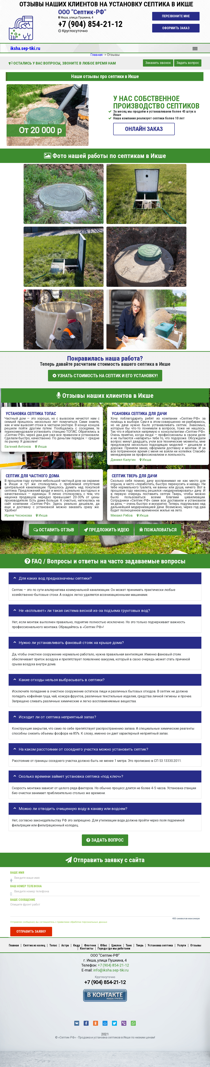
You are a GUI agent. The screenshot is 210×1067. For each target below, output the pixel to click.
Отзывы (195, 944)
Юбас (103, 944)
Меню (195, 46)
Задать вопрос (188, 63)
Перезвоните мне (176, 16)
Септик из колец (34, 944)
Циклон (116, 944)
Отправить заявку (31, 930)
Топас (53, 944)
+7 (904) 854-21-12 (90, 24)
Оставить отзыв (53, 529)
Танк (129, 944)
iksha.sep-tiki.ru (25, 48)
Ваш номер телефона (26, 885)
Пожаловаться (158, 529)
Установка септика (160, 944)
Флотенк (90, 944)
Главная (14, 944)
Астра (65, 944)
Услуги (181, 944)
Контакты (86, 947)
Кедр (76, 944)
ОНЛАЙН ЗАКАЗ (144, 128)
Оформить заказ (175, 28)
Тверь (139, 944)
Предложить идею (106, 529)
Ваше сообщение (22, 898)
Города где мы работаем (114, 947)
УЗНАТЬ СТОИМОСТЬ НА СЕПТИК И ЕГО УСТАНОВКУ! (105, 375)
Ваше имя (17, 871)
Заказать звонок (158, 63)
